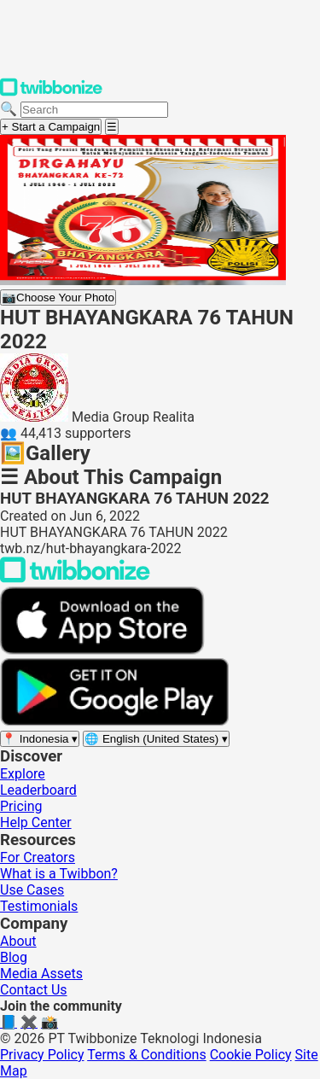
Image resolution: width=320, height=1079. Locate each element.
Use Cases (32, 890)
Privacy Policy (42, 1055)
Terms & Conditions (147, 1055)
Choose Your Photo (58, 297)
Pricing (21, 806)
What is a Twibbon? (59, 874)
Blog (13, 957)
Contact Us (33, 990)
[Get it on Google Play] (114, 722)
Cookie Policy (251, 1055)
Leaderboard (38, 790)
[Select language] (156, 739)
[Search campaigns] (94, 110)
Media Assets (41, 973)
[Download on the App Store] (102, 650)
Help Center (36, 822)
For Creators (37, 857)
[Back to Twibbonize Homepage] (75, 578)
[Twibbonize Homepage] (51, 93)
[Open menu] (112, 127)
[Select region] (39, 739)
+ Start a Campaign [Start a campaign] (51, 126)
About (18, 941)
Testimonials (39, 906)
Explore (22, 774)
